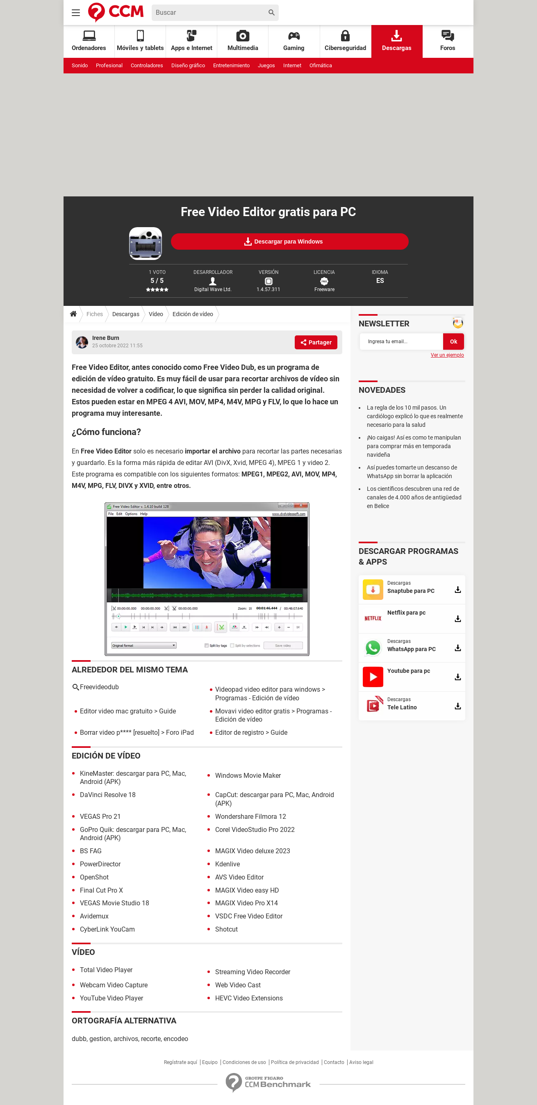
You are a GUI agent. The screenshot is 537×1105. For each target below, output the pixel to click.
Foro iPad (180, 732)
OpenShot (94, 877)
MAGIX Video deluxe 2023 (252, 851)
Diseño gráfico (188, 65)
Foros (447, 41)
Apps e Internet (191, 41)
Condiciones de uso (244, 1062)
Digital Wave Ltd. (213, 289)
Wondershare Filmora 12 (250, 816)
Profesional (109, 65)
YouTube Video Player (111, 998)
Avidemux (94, 916)
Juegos (266, 65)
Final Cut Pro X (101, 890)
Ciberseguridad (345, 41)
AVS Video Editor (239, 877)
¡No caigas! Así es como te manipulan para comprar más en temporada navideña (414, 446)
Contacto (334, 1062)
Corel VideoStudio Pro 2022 (255, 830)
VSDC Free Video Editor (248, 916)
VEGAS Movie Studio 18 (114, 903)
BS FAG (91, 851)
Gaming (294, 41)
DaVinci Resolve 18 (108, 795)
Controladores (147, 65)
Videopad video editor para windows (267, 689)
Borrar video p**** (106, 732)
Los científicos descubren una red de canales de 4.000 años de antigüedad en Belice (414, 497)
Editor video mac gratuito (116, 711)
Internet (292, 65)
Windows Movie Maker (248, 775)
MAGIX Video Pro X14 (246, 903)
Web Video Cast (238, 985)
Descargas (397, 41)
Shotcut (226, 929)
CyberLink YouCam (107, 929)
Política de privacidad (295, 1062)
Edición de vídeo (193, 314)
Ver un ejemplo (447, 355)
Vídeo (156, 314)
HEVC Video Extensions (249, 998)
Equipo (210, 1062)
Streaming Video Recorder (252, 972)
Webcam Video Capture (114, 985)
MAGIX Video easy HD (247, 890)
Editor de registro (239, 732)
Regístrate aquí (180, 1062)
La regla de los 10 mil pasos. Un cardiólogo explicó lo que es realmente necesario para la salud (415, 416)
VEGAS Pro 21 (100, 816)
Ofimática (320, 65)
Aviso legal (361, 1062)
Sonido (80, 65)
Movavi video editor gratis (252, 711)
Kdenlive (227, 864)
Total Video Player (106, 970)
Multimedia (243, 41)
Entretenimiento (231, 65)
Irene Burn (105, 338)
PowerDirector (100, 864)
